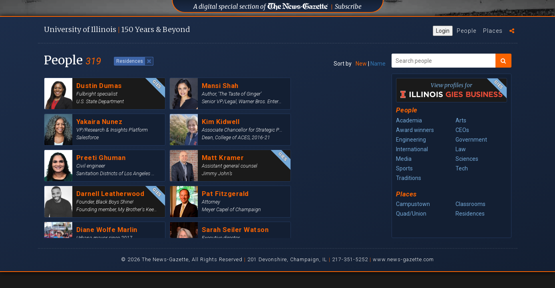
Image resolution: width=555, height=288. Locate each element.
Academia (409, 120)
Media (404, 159)
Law (461, 149)
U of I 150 (117, 29)
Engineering (411, 139)
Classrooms (470, 204)
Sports (404, 168)
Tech (462, 168)
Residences (470, 213)
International (412, 149)
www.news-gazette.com (403, 259)
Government (471, 139)
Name (378, 63)
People (466, 31)
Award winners (415, 130)
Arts (461, 120)
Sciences (467, 159)
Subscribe (348, 6)
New (361, 63)
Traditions (408, 178)
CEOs (462, 130)
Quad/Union (411, 213)
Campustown (413, 204)
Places (493, 31)
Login (443, 31)
